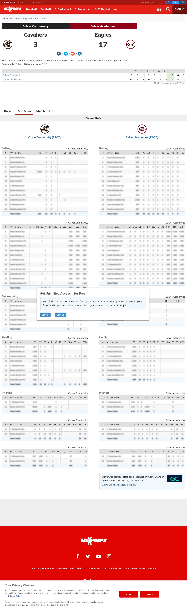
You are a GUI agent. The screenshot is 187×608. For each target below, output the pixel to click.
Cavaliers (35, 34)
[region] (93, 594)
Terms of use (94, 568)
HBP (50, 227)
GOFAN (21, 2)
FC (60, 227)
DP (55, 342)
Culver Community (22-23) (44, 137)
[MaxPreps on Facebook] (168, 2)
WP (46, 451)
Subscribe (62, 568)
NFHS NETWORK (35, 2)
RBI (64, 153)
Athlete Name (16, 153)
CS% (85, 342)
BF (80, 424)
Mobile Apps (48, 568)
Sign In (45, 315)
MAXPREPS (9, 2)
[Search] (167, 9)
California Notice (112, 568)
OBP (70, 227)
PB (65, 342)
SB (166, 301)
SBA (178, 301)
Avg (39, 153)
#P (71, 451)
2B (70, 153)
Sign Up (60, 315)
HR (80, 153)
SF (31, 227)
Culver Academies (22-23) (142, 137)
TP (60, 342)
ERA (35, 397)
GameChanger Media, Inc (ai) (119, 484)
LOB (64, 227)
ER (50, 424)
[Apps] (158, 9)
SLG (77, 227)
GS (85, 153)
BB (42, 227)
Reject (150, 594)
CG (66, 397)
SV (75, 397)
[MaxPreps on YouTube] (98, 556)
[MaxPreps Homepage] (93, 541)
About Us (34, 568)
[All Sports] (115, 9)
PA (46, 153)
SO (71, 397)
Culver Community (35, 26)
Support (152, 568)
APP (56, 397)
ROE (55, 227)
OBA (34, 451)
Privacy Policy (77, 568)
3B (75, 153)
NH (80, 397)
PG (85, 397)
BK (76, 451)
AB (51, 153)
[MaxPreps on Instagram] (183, 2)
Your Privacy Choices (135, 568)
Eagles (103, 34)
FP (35, 342)
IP (35, 424)
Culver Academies (103, 26)
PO (45, 342)
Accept (128, 594)
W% (49, 397)
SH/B (36, 227)
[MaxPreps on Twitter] (175, 2)
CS (79, 342)
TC (40, 342)
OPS (84, 227)
